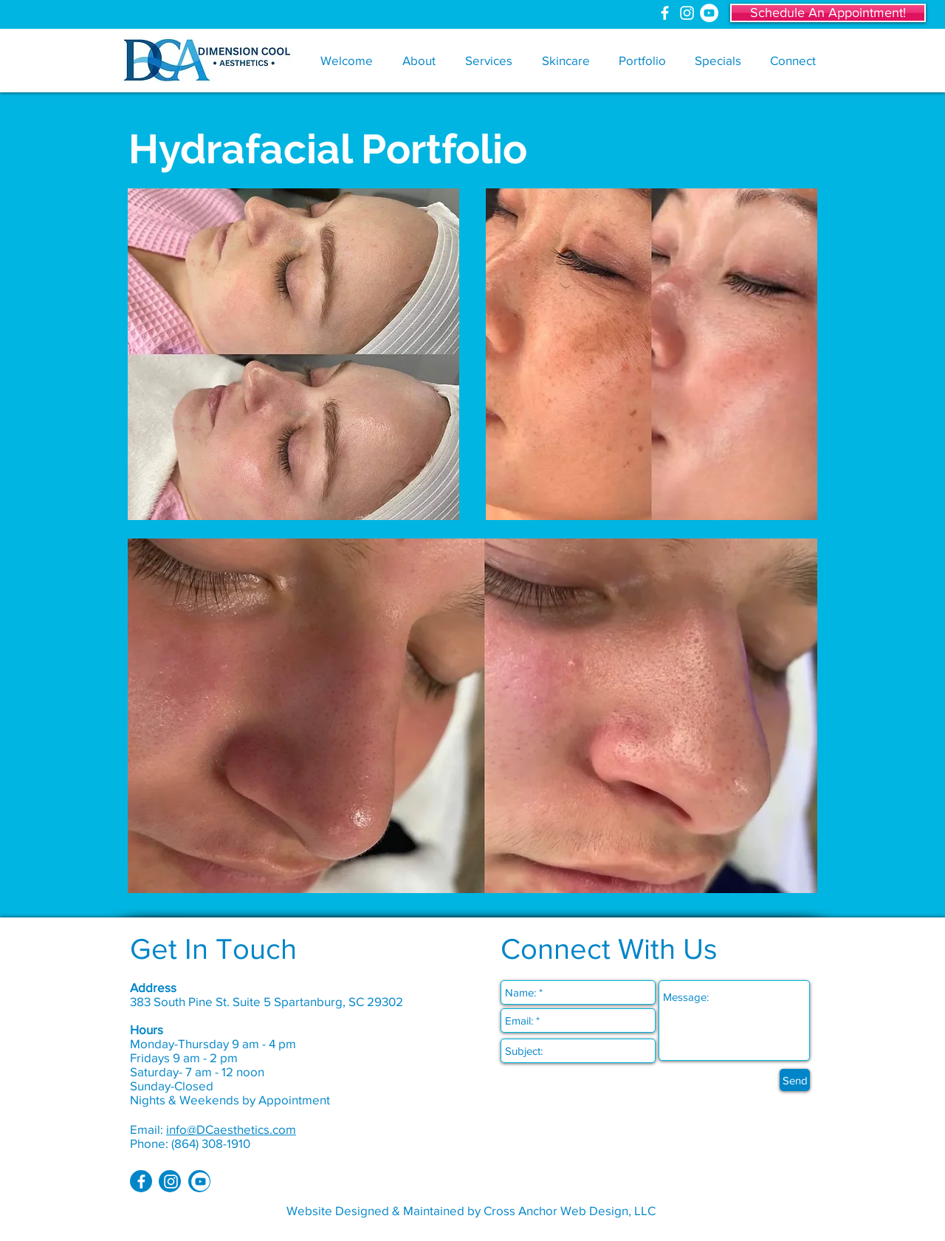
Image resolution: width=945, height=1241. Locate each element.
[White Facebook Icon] (665, 13)
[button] (419, 60)
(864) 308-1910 (210, 1143)
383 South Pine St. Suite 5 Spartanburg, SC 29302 (266, 1001)
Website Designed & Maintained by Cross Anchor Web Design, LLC (471, 1210)
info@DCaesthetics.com (231, 1129)
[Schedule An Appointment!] (828, 13)
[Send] (795, 1080)
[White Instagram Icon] (687, 13)
